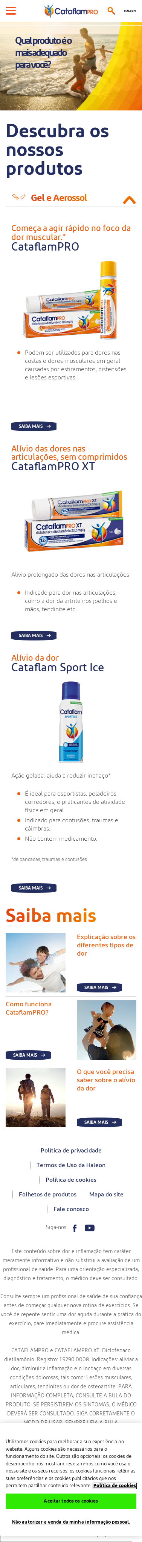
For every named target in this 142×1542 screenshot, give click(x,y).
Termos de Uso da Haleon (71, 1165)
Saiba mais (31, 426)
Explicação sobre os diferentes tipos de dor (106, 945)
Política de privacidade (71, 1151)
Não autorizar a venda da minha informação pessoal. (71, 1522)
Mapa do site (106, 1195)
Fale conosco (71, 1209)
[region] (71, 1479)
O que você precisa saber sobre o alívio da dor (106, 1080)
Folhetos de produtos (47, 1195)
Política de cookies (71, 1180)
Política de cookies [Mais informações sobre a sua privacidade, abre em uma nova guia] (114, 1485)
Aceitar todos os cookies (71, 1501)
